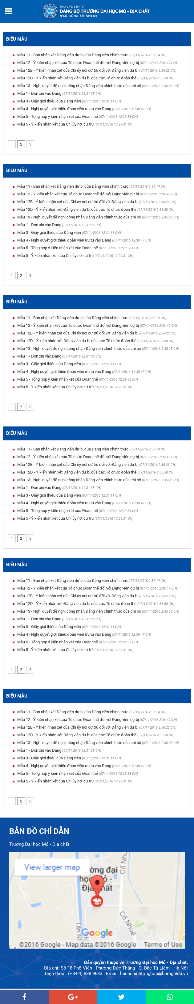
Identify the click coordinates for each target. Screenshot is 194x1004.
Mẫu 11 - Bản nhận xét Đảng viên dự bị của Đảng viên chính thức (72, 55)
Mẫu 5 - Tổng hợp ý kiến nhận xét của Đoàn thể (57, 116)
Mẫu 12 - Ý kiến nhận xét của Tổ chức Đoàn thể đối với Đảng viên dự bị (78, 62)
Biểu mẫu (16, 39)
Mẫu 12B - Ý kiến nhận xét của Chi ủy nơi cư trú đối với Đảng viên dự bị (77, 70)
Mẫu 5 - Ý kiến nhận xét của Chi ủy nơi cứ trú (55, 124)
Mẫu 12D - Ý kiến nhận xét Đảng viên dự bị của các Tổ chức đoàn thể (76, 78)
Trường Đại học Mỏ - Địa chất (39, 844)
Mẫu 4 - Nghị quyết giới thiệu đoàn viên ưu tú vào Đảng (64, 108)
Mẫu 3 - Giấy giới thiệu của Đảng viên (49, 101)
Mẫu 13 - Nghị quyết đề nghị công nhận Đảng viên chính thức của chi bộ (79, 85)
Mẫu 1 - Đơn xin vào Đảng (39, 93)
